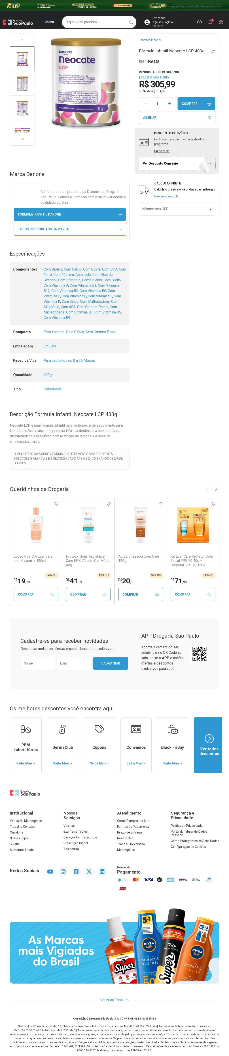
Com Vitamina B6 (93, 291)
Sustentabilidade (22, 850)
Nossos (88, 815)
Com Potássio (69, 280)
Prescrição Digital (76, 843)
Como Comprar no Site (133, 821)
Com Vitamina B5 (107, 312)
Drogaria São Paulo (154, 77)
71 (179, 580)
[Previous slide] (207, 489)
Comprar (196, 104)
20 (126, 580)
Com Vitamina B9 (57, 317)
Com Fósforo (63, 275)
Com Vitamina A (56, 285)
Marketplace (126, 850)
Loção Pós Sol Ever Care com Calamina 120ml (33, 558)
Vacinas (69, 825)
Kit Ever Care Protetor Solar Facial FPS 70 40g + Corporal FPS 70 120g (192, 560)
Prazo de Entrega (129, 832)
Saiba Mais (162, 151)
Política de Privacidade (187, 825)
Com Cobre (92, 269)
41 (74, 580)
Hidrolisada (52, 389)
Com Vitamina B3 (79, 312)
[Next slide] (215, 489)
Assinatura (71, 849)
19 (22, 580)
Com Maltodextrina (95, 301)
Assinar (177, 118)
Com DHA (109, 269)
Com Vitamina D (74, 296)
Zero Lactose (54, 332)
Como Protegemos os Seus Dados (195, 841)
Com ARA (68, 307)
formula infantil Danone (70, 214)
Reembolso (125, 838)
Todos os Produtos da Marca (70, 229)
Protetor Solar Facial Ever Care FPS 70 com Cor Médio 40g (88, 560)
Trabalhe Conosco (22, 826)
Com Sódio (112, 280)
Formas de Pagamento (133, 826)
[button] (22, 59)
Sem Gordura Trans (100, 332)
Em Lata (50, 346)
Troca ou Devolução (131, 844)
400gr (48, 375)
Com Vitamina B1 (83, 285)
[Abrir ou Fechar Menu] (47, 22)
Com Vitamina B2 (64, 291)
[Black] (114, 6)
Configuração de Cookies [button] (188, 847)
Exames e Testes (76, 831)
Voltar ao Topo (114, 1000)
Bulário (15, 844)
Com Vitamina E (100, 296)
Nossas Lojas (19, 838)
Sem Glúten (75, 332)
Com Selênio (92, 280)
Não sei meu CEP (166, 196)
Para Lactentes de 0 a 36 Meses (69, 360)
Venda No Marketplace (26, 821)
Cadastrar (110, 663)
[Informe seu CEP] (171, 209)
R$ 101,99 (158, 91)
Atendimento (129, 813)
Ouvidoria (16, 832)
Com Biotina (53, 269)
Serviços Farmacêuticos (80, 837)
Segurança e (195, 815)
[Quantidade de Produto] (157, 103)
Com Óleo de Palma (92, 307)
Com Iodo (83, 275)
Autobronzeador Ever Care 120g (138, 558)
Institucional (21, 813)
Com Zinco (70, 301)
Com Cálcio (73, 269)
